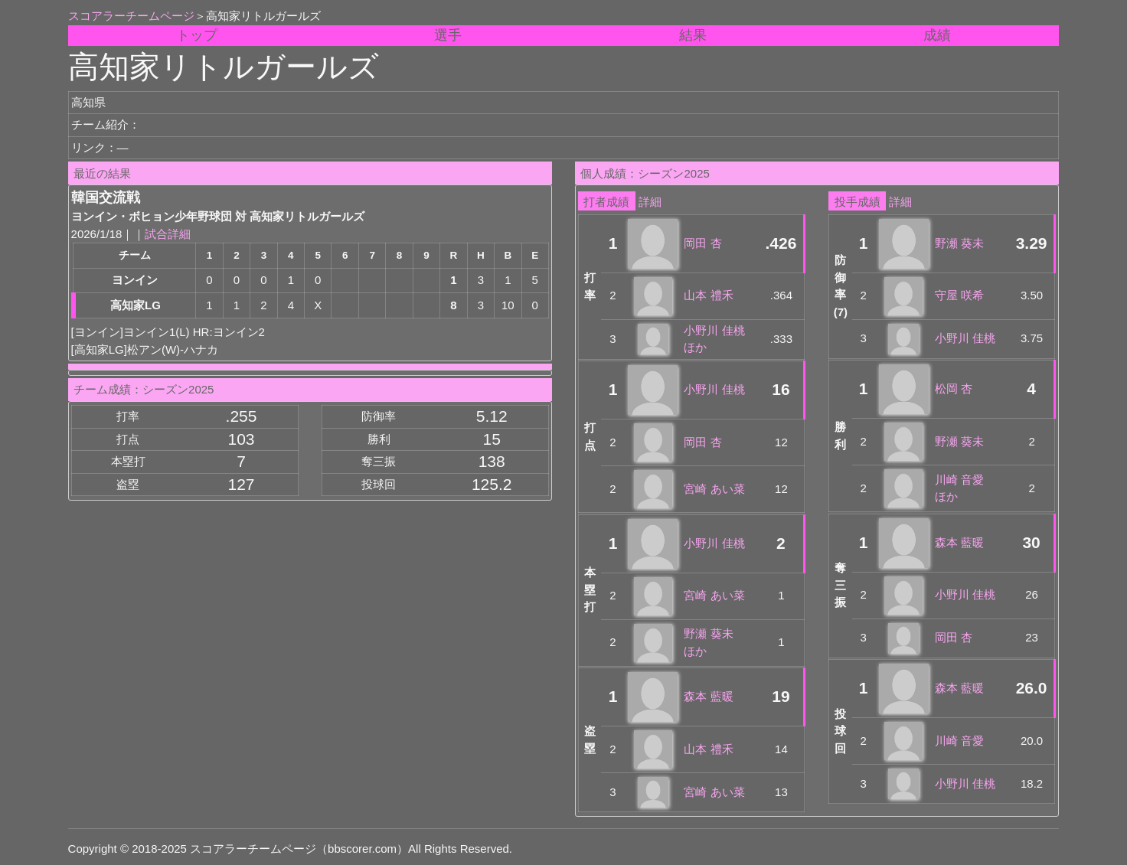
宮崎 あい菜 (714, 488)
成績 (937, 35)
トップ (196, 35)
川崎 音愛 (959, 740)
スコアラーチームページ (131, 15)
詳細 (650, 201)
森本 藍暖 (708, 696)
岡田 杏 (702, 243)
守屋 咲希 (959, 295)
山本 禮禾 (708, 295)
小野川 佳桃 (714, 389)
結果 (693, 35)
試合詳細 (168, 233)
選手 (448, 35)
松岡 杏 (953, 388)
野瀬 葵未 (959, 243)
